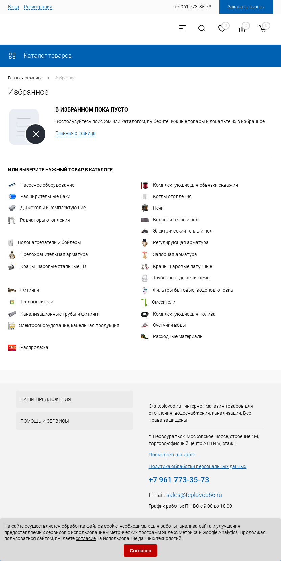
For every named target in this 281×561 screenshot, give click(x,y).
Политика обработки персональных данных (198, 466)
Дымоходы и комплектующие (47, 207)
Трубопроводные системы (176, 277)
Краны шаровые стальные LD (47, 266)
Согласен (140, 550)
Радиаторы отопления (39, 220)
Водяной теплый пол (169, 219)
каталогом (133, 121)
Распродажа (28, 347)
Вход (13, 6)
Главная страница (75, 133)
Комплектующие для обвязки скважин (189, 185)
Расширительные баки (39, 196)
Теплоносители (30, 301)
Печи (152, 208)
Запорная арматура (169, 254)
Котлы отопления (166, 196)
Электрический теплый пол (176, 231)
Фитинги (23, 290)
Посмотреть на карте (172, 454)
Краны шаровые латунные (176, 266)
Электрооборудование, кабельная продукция (63, 325)
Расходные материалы (172, 336)
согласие (86, 538)
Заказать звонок (246, 6)
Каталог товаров (40, 55)
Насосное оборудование (41, 185)
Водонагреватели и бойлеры (44, 242)
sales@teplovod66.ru (194, 494)
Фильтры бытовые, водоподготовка (187, 290)
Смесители (158, 302)
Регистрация (38, 6)
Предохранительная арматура (48, 254)
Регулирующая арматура (175, 242)
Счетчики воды (163, 325)
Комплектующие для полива (178, 314)
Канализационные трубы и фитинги (54, 314)
